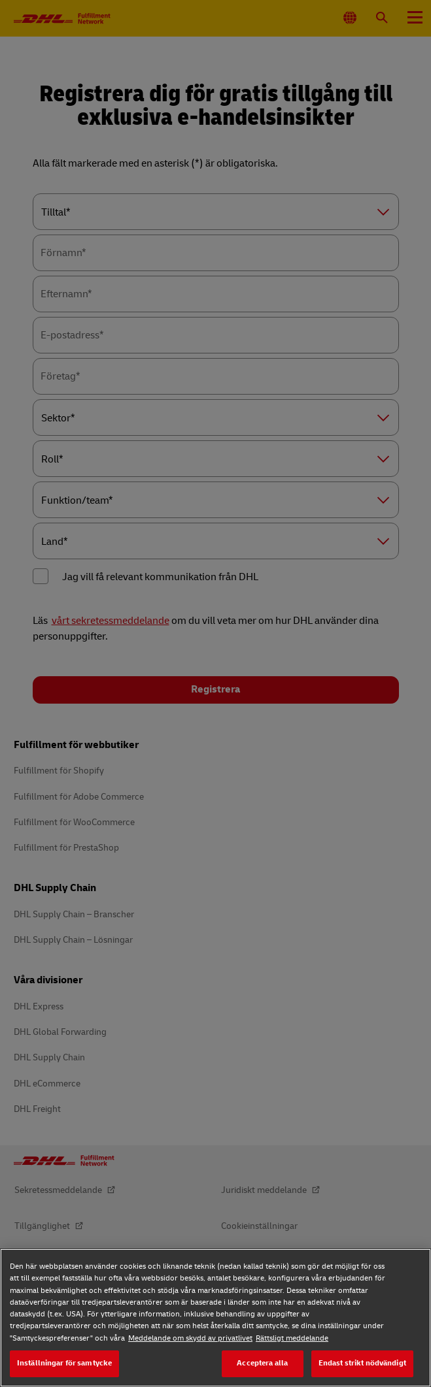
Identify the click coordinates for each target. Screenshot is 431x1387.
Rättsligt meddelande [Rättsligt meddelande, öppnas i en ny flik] (292, 1338)
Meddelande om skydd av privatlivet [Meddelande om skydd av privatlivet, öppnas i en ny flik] (190, 1338)
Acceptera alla (262, 1363)
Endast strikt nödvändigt (362, 1363)
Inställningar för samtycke (64, 1363)
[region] (215, 1317)
